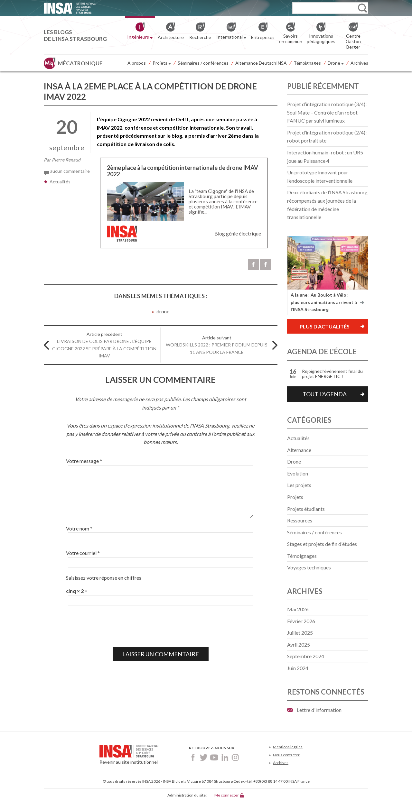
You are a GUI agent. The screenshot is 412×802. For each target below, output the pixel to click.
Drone (336, 63)
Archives (359, 63)
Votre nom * (79, 528)
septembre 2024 (305, 656)
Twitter (204, 757)
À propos (136, 63)
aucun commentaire (70, 171)
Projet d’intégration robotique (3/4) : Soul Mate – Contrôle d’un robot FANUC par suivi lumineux (327, 112)
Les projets (299, 485)
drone (162, 311)
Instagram (235, 757)
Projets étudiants (306, 509)
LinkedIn (225, 757)
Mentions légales (288, 746)
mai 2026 (298, 609)
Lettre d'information (319, 710)
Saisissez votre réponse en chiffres (103, 578)
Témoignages (307, 63)
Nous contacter (286, 754)
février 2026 (301, 621)
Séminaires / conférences (203, 63)
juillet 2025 (300, 633)
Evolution (297, 473)
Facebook (193, 757)
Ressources (299, 520)
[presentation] (115, 626)
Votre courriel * (83, 553)
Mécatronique (80, 63)
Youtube (214, 757)
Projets (162, 63)
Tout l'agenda (325, 394)
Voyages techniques (309, 567)
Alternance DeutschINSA (261, 63)
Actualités (60, 181)
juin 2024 (297, 668)
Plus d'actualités (325, 326)
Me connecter (226, 795)
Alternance (299, 450)
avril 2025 (298, 644)
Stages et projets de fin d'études (322, 544)
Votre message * (84, 461)
